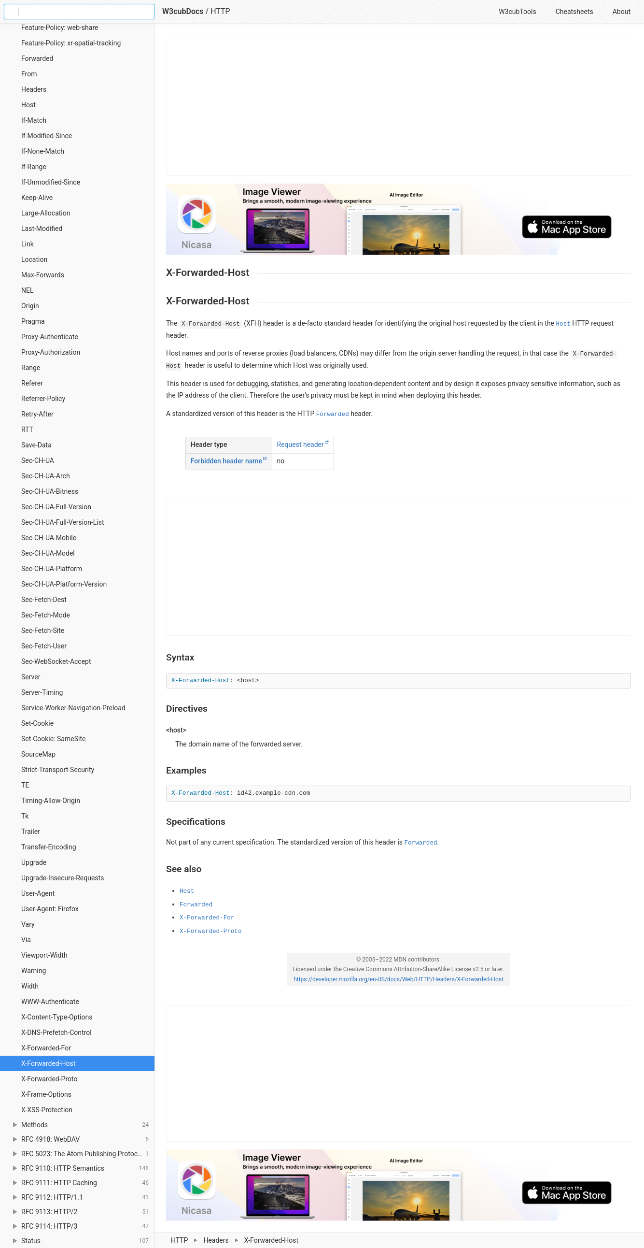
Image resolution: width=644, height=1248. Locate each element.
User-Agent (38, 893)
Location (34, 259)
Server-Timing (42, 692)
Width (30, 986)
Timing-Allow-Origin (50, 800)
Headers (215, 1240)
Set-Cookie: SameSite (53, 739)
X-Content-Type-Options (56, 1017)
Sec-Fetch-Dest (44, 599)
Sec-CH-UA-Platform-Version (64, 584)
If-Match (33, 120)
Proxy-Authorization (50, 352)
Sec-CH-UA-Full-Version (56, 507)
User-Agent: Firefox (50, 909)
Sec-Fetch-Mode (45, 615)
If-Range (33, 167)
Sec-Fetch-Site (42, 630)
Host (28, 105)
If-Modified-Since (46, 136)
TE (25, 785)
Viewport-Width (44, 955)
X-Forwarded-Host (48, 1063)
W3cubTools (517, 11)
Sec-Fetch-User (44, 646)
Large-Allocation (45, 213)
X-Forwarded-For (46, 1048)
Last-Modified (41, 228)
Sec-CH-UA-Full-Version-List (62, 522)
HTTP (179, 1240)
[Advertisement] (399, 107)
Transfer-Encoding (48, 847)
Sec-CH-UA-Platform (51, 569)
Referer (32, 383)
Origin (30, 306)
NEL (27, 290)
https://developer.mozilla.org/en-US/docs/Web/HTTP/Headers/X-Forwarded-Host (399, 979)
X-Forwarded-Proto (49, 1079)
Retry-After (37, 414)
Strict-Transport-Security (57, 770)
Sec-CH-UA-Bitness (49, 491)
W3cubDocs (183, 11)
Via (26, 940)
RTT (27, 429)
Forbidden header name (226, 461)
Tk (24, 816)
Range (30, 368)
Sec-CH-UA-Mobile (48, 538)
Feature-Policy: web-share (59, 27)
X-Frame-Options (46, 1094)
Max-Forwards (42, 275)
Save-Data (36, 445)
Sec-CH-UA (37, 460)
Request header (300, 445)
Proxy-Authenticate (49, 337)
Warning (33, 971)
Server (30, 677)
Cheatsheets (574, 11)
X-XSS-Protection (46, 1110)
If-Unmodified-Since (50, 182)
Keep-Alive (37, 197)
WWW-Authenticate (50, 1001)
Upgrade (33, 862)
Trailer (30, 831)
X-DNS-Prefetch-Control (56, 1032)
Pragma (33, 321)
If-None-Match (42, 151)
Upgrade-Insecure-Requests (62, 878)
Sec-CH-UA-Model (48, 553)
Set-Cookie (37, 723)
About (621, 11)
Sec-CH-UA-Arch (45, 476)
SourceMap (38, 754)
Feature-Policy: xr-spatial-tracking (71, 43)
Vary (28, 924)
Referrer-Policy (43, 398)
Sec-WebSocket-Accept (56, 661)
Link (27, 244)
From (29, 74)
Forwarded (37, 58)
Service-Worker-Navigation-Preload (73, 708)
